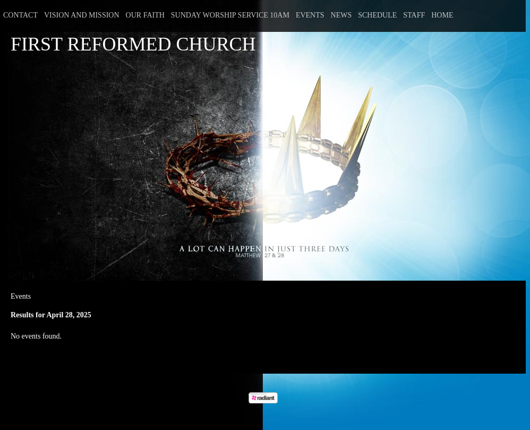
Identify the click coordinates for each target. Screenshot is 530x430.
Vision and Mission (81, 15)
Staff (414, 15)
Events (310, 15)
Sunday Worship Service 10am (230, 15)
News (341, 15)
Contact (20, 15)
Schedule (377, 15)
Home (442, 15)
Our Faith (145, 15)
